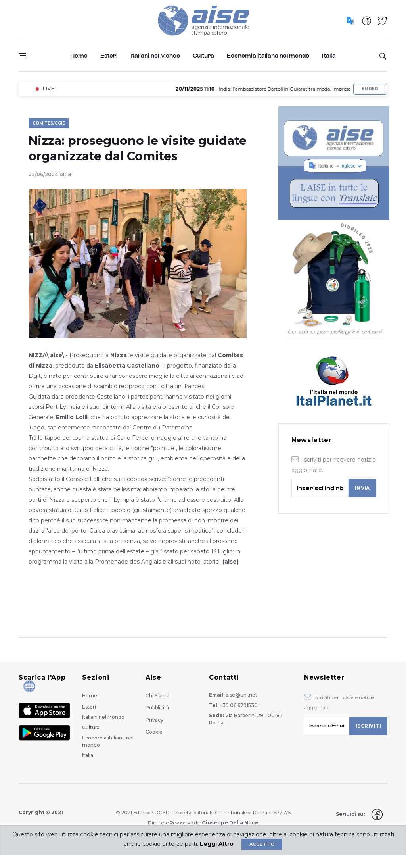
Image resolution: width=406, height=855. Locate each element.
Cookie (154, 732)
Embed (370, 88)
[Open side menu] (22, 56)
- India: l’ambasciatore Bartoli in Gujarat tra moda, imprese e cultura (278, 89)
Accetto (261, 844)
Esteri (109, 55)
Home (79, 55)
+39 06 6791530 (239, 705)
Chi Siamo (158, 696)
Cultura (203, 55)
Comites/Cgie (49, 123)
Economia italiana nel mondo (268, 55)
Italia (329, 55)
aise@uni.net (241, 695)
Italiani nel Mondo (155, 55)
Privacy (154, 720)
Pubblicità (157, 708)
